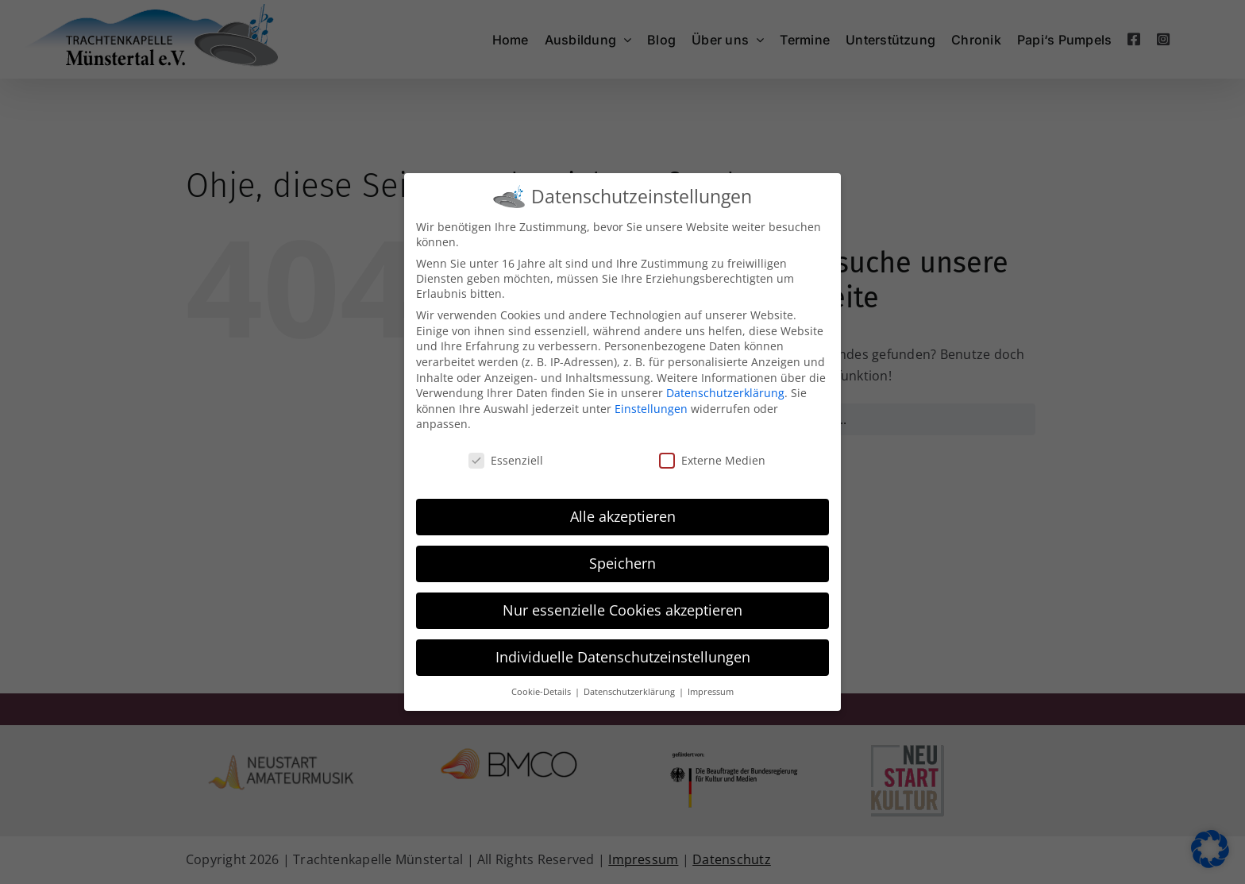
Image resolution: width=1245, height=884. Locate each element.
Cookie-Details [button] (542, 691)
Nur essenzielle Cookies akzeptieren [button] (622, 609)
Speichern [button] (622, 562)
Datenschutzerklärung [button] (630, 691)
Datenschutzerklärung (725, 392)
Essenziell (505, 459)
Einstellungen (651, 407)
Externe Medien (712, 459)
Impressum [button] (711, 691)
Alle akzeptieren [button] (623, 515)
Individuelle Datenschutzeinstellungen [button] (622, 656)
